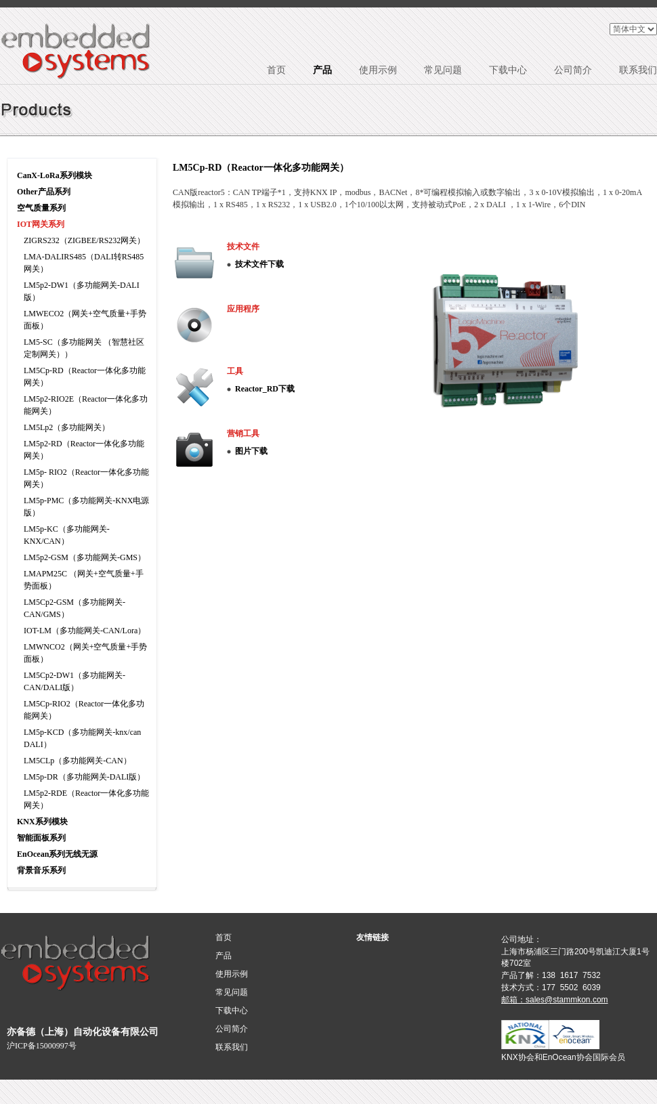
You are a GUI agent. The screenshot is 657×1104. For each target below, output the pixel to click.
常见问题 (443, 70)
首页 (276, 70)
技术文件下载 (259, 264)
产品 (322, 70)
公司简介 (573, 70)
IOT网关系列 (40, 224)
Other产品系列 (43, 191)
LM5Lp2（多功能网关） (67, 427)
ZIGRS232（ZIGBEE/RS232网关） (84, 240)
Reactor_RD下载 (265, 389)
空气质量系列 (41, 208)
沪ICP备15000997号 (42, 1045)
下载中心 (508, 70)
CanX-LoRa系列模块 (54, 175)
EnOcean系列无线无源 (57, 854)
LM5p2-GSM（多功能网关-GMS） (85, 557)
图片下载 (251, 451)
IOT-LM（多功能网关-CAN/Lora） (85, 630)
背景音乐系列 (41, 870)
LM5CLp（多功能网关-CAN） (77, 760)
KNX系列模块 (42, 821)
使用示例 (378, 70)
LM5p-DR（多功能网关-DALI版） (84, 777)
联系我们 (638, 70)
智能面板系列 (41, 838)
